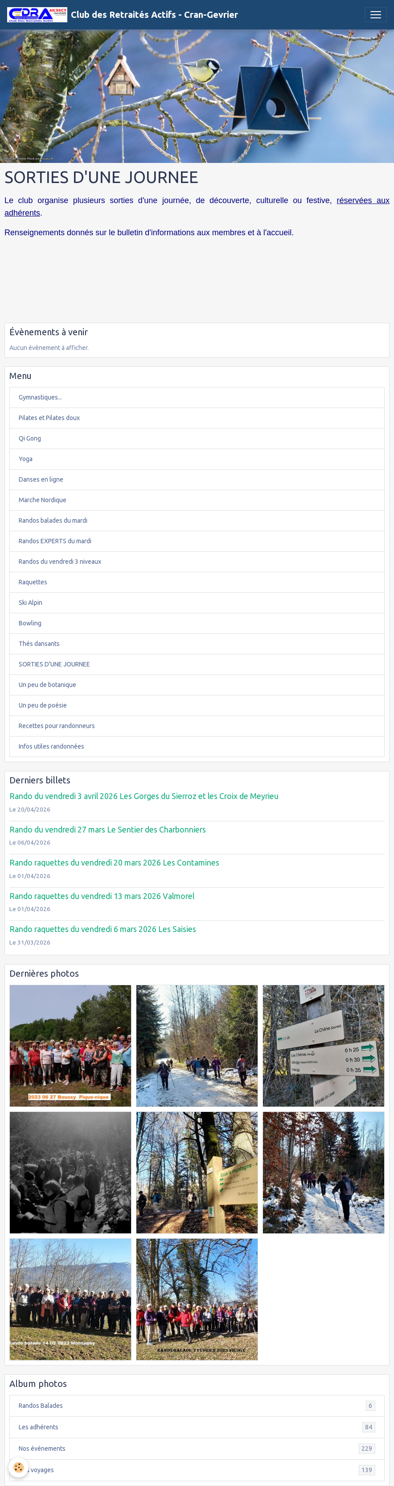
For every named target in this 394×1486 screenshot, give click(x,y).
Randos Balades (197, 1406)
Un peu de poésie (43, 705)
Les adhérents (197, 1427)
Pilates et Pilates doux (49, 417)
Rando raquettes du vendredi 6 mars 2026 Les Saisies (102, 929)
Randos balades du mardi (53, 520)
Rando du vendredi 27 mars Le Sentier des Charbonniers (107, 829)
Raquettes (33, 582)
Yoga (26, 458)
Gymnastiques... (40, 397)
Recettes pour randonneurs (57, 725)
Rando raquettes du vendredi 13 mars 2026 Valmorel (101, 896)
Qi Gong (30, 438)
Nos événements (197, 1449)
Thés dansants (39, 643)
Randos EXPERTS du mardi (55, 541)
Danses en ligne (41, 479)
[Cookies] (19, 1467)
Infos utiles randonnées (51, 746)
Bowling (30, 623)
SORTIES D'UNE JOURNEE (54, 664)
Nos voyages (197, 1470)
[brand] (122, 14)
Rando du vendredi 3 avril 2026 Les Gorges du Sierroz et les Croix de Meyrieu (144, 796)
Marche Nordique (42, 500)
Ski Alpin (30, 602)
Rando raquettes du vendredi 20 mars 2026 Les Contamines (114, 862)
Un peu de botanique (47, 684)
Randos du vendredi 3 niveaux (60, 561)
